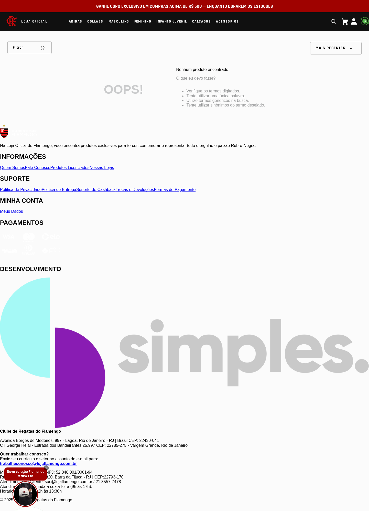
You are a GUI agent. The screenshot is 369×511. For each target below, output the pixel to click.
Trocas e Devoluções (135, 189)
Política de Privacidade (21, 189)
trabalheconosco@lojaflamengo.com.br (38, 463)
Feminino (142, 21)
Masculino (118, 21)
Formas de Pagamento (175, 189)
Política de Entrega (59, 189)
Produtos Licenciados (70, 167)
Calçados (201, 21)
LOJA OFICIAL (34, 21)
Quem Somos (12, 167)
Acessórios (227, 21)
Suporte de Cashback (96, 189)
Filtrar (29, 47)
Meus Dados (11, 211)
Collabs (95, 21)
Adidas (75, 21)
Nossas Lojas (102, 167)
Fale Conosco (37, 167)
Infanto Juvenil (171, 21)
